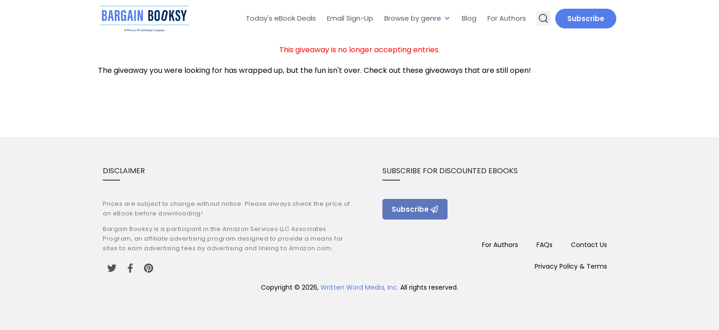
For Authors (506, 18)
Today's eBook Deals (281, 18)
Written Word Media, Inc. (359, 287)
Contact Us (589, 244)
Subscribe (585, 18)
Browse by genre (412, 18)
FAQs (544, 244)
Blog (469, 18)
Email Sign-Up (350, 18)
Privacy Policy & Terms (571, 266)
